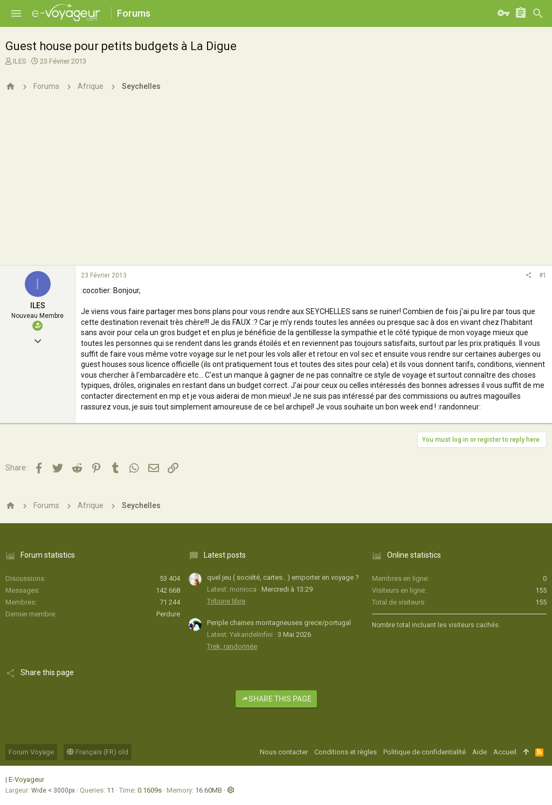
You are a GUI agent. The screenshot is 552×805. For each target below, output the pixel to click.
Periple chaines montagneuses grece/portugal (279, 623)
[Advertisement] (276, 184)
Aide (479, 752)
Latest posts (225, 555)
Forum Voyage (31, 752)
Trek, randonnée (232, 646)
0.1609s (149, 790)
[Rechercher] (538, 13)
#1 (543, 275)
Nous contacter (284, 752)
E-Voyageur (26, 779)
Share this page (276, 699)
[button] (16, 13)
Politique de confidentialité (424, 752)
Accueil (504, 752)
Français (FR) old (97, 752)
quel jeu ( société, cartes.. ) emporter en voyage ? (283, 577)
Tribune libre (226, 601)
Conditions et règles (345, 752)
